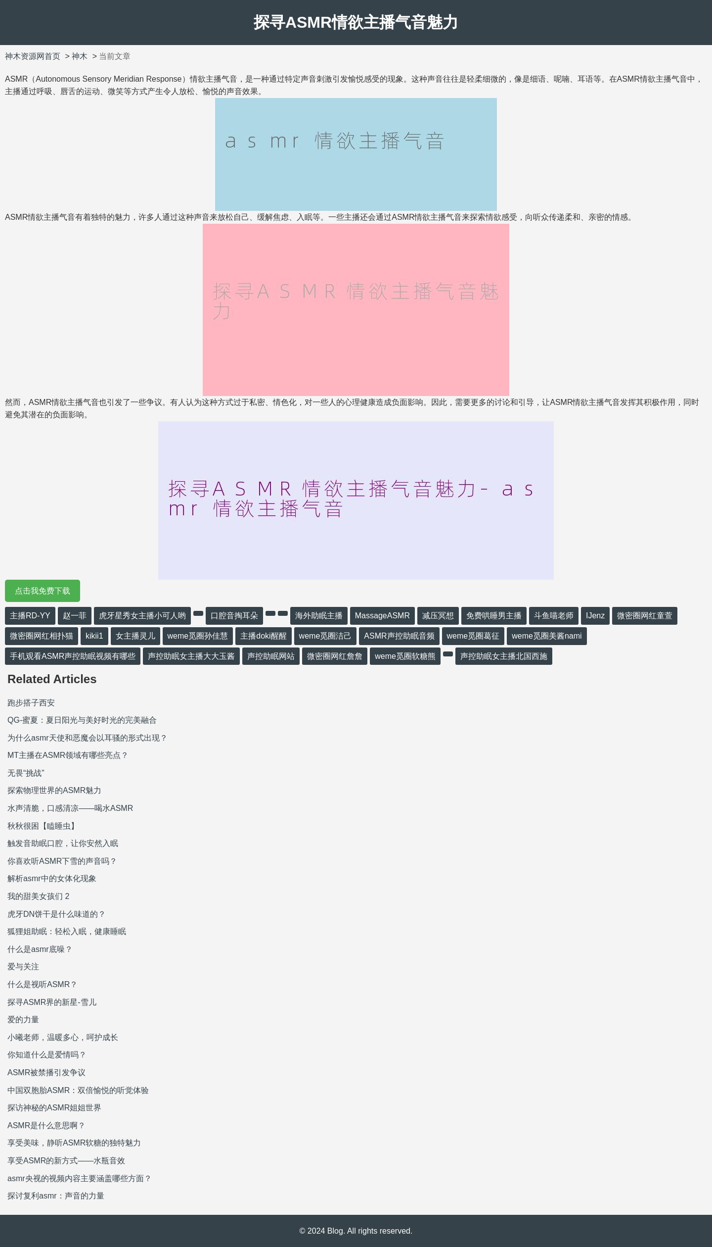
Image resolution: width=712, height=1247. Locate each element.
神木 (80, 56)
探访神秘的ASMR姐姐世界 (54, 1107)
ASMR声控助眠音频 (399, 636)
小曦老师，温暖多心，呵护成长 (62, 1037)
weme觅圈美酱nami (546, 636)
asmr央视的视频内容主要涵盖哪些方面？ (79, 1178)
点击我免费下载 (42, 591)
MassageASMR (382, 615)
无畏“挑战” (25, 773)
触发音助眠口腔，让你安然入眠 (62, 843)
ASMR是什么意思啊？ (46, 1125)
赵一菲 (75, 615)
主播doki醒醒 (263, 636)
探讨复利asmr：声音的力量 (55, 1196)
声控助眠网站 (271, 656)
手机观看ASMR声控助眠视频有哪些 (72, 656)
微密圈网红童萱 (644, 615)
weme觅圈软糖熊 (405, 656)
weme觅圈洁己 (325, 636)
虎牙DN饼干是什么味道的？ (56, 914)
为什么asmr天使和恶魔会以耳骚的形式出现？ (87, 738)
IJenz (595, 615)
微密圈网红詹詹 (334, 656)
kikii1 (94, 636)
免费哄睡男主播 (494, 615)
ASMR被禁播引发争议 (46, 1072)
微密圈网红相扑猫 (41, 636)
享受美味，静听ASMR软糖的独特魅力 (74, 1143)
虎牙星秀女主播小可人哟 (142, 615)
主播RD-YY (30, 615)
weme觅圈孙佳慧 (198, 636)
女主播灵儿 (135, 636)
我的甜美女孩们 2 (38, 896)
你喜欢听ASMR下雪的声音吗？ (62, 861)
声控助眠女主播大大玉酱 (191, 656)
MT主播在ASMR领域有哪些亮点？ (68, 755)
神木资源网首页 (32, 56)
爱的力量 (23, 1019)
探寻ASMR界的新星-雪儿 (51, 1002)
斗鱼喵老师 (554, 615)
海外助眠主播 (319, 615)
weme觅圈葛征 (473, 636)
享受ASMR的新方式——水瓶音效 (66, 1160)
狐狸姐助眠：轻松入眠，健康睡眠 (66, 931)
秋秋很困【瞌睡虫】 (43, 826)
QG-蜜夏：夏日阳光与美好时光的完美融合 (82, 720)
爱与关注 (23, 966)
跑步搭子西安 (31, 702)
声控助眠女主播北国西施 (503, 656)
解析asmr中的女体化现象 (51, 878)
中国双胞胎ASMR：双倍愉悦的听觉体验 (78, 1090)
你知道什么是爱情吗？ (47, 1054)
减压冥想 (438, 615)
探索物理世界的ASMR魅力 (54, 790)
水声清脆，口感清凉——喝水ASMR (70, 808)
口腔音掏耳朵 (234, 615)
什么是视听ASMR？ (42, 984)
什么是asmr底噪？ (40, 949)
